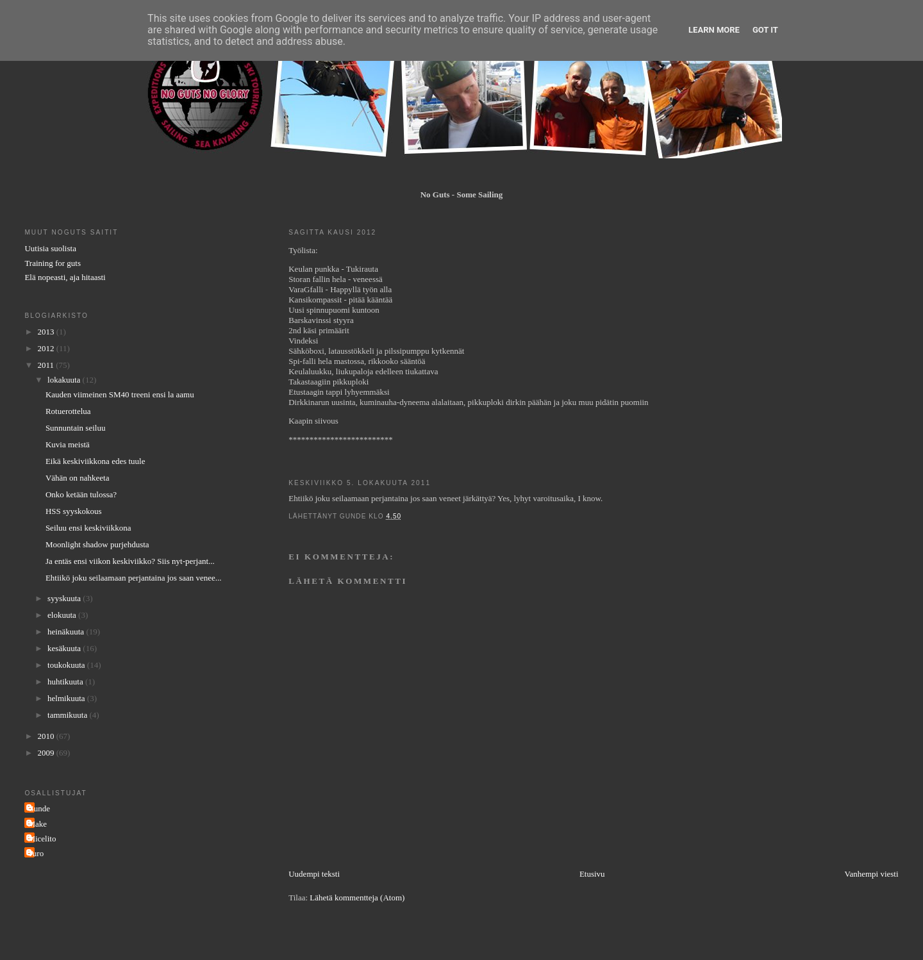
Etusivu (592, 874)
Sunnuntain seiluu (76, 428)
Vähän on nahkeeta (78, 478)
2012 (46, 348)
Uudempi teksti (314, 874)
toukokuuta (67, 665)
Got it (765, 30)
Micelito (42, 838)
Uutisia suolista (50, 248)
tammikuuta (68, 715)
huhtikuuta (66, 681)
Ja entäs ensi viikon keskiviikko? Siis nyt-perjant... (130, 561)
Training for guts (52, 263)
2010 (46, 736)
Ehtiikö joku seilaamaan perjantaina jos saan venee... (134, 578)
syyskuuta (65, 598)
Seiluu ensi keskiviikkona (88, 528)
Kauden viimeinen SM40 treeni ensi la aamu (120, 394)
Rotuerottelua (68, 411)
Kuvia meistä (68, 444)
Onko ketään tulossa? (81, 494)
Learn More (714, 30)
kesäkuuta (65, 648)
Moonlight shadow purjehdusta (97, 544)
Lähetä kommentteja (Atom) (357, 897)
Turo (36, 853)
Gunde (39, 808)
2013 (46, 331)
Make (37, 824)
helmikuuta (67, 698)
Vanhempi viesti (871, 874)
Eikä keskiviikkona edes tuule (96, 461)
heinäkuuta (66, 631)
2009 (46, 752)
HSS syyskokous (74, 511)
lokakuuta (65, 380)
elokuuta (62, 615)
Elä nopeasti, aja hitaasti (64, 277)
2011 (46, 365)
